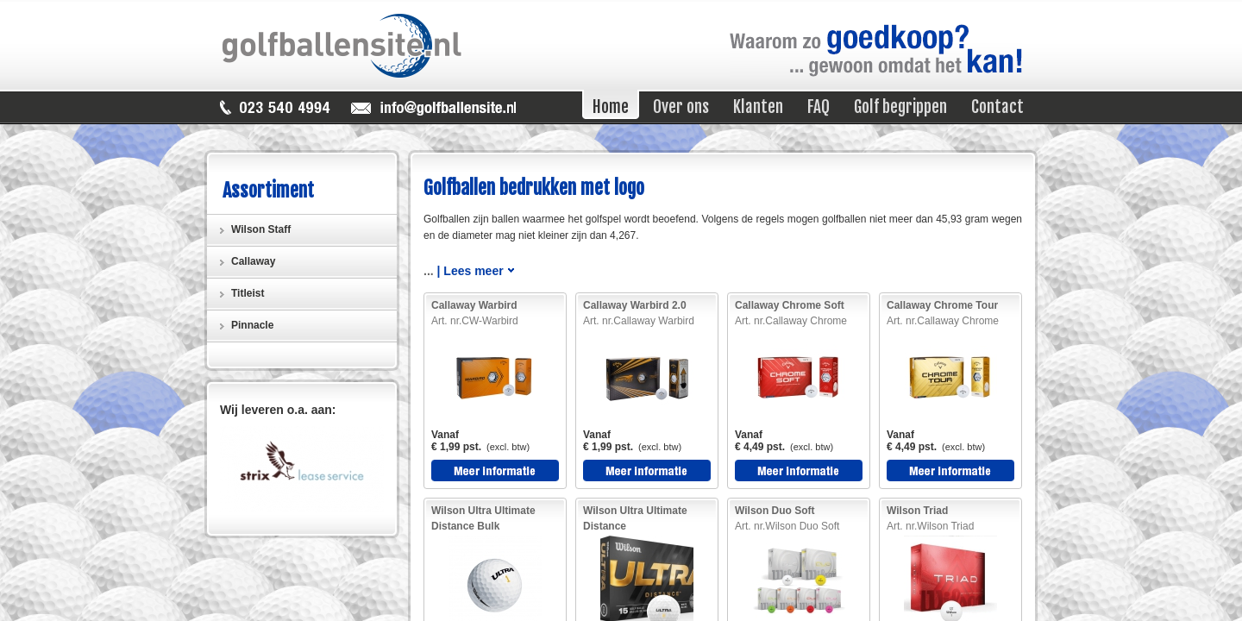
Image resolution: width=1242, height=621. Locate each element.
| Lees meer (470, 271)
